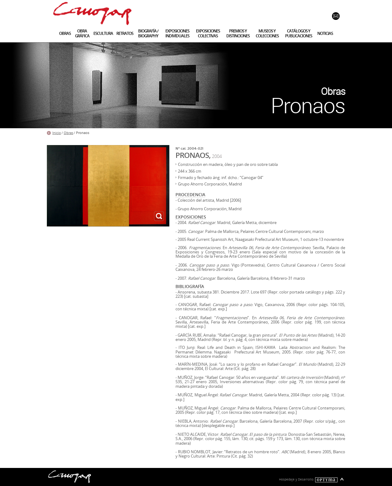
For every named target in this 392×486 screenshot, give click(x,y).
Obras (68, 133)
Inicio (56, 133)
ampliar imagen (159, 216)
